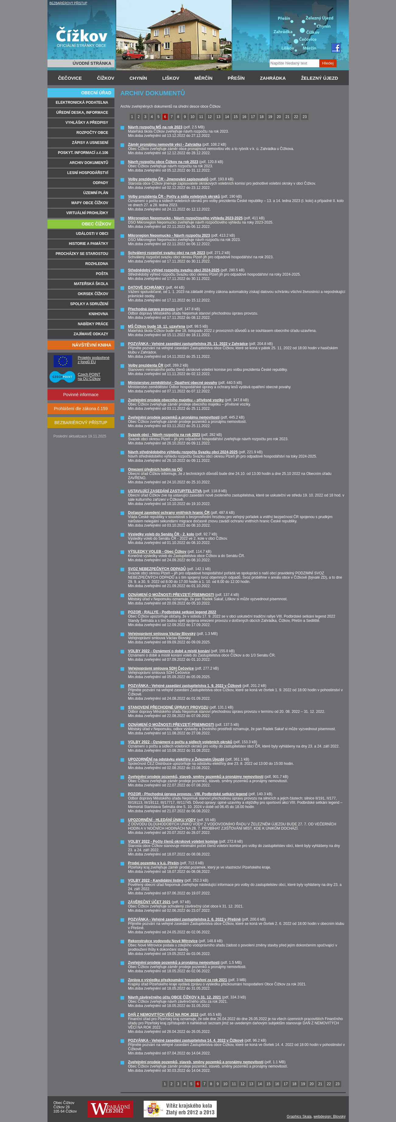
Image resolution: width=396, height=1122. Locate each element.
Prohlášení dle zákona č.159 (81, 408)
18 (262, 117)
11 (201, 117)
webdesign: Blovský (329, 1116)
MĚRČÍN (203, 78)
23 (305, 117)
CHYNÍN (138, 78)
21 (287, 117)
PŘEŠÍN (236, 78)
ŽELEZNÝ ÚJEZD (319, 78)
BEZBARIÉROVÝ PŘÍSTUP (68, 3)
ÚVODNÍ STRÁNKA (92, 63)
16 (244, 117)
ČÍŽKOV (105, 78)
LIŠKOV (170, 78)
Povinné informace (81, 394)
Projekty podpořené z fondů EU (94, 360)
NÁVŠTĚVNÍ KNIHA (91, 345)
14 (227, 117)
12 (210, 117)
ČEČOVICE (70, 78)
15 (235, 117)
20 (279, 117)
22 (296, 117)
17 (253, 117)
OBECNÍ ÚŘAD (96, 92)
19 (270, 117)
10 (192, 117)
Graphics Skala (299, 1116)
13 (218, 117)
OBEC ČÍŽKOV (96, 223)
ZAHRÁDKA (273, 78)
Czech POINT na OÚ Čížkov (89, 376)
